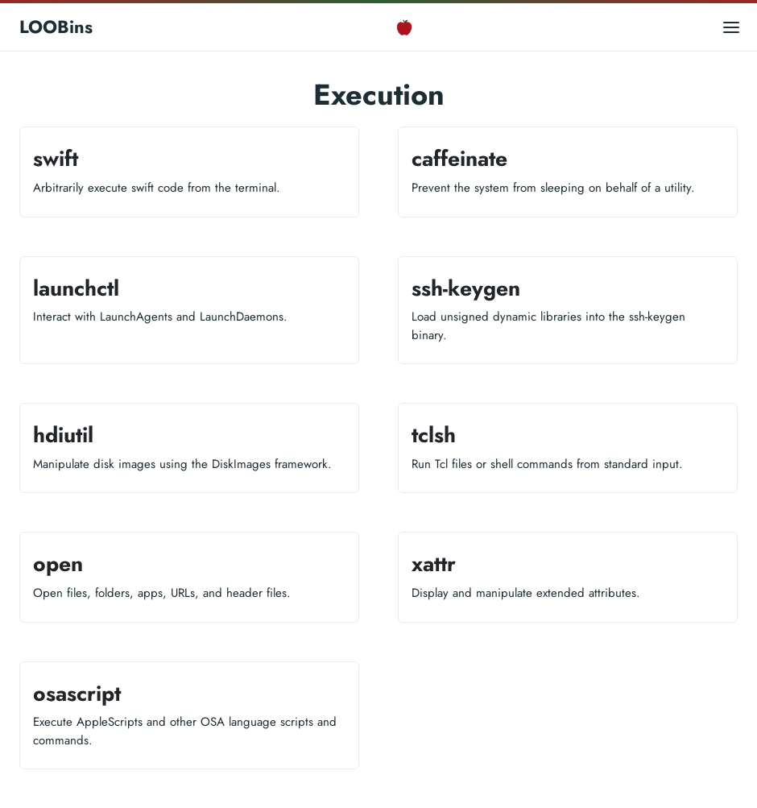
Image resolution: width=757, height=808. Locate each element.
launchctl (76, 288)
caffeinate (459, 158)
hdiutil (63, 435)
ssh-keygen (466, 288)
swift (55, 158)
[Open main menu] (731, 27)
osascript (77, 693)
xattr (434, 564)
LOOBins (56, 26)
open (58, 564)
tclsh (434, 435)
